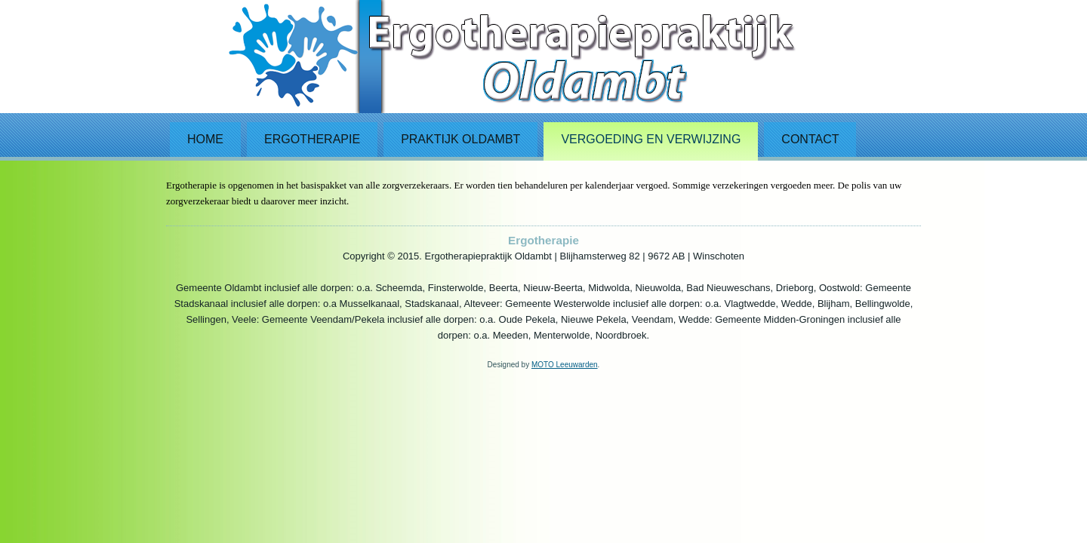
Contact (810, 139)
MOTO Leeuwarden (564, 364)
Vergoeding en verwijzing (651, 139)
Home (205, 139)
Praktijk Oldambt (460, 139)
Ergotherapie (312, 139)
